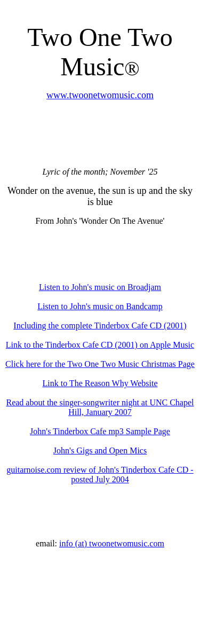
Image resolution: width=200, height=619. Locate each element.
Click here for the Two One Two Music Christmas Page (100, 364)
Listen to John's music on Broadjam (100, 287)
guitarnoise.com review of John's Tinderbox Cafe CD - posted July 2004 (99, 474)
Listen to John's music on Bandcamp (99, 306)
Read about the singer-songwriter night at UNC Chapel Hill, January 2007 (100, 407)
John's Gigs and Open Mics (100, 450)
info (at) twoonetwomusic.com (111, 543)
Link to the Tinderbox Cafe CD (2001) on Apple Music (100, 344)
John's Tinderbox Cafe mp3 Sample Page (100, 431)
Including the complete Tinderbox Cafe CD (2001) (99, 325)
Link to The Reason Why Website (99, 383)
